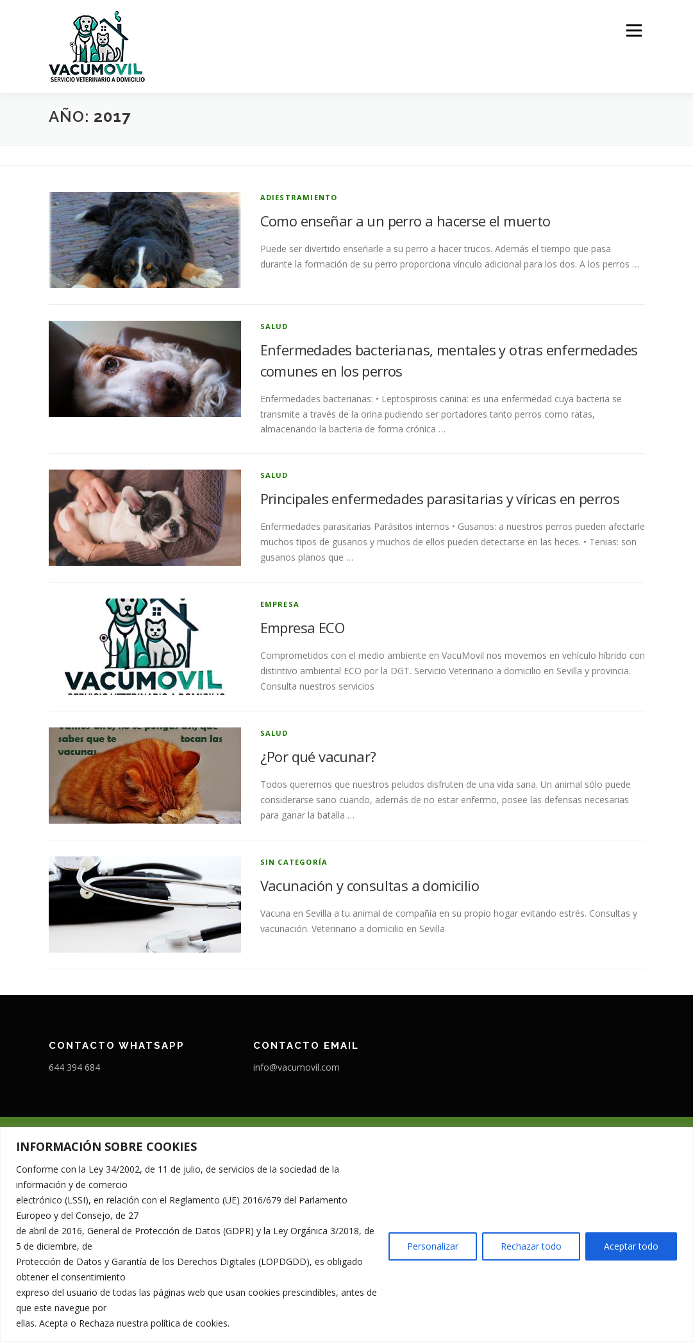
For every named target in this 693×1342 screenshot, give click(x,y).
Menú (633, 30)
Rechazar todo (531, 1246)
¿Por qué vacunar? (318, 756)
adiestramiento (299, 197)
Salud (274, 326)
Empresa (279, 604)
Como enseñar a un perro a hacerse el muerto (405, 220)
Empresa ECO (302, 627)
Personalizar (432, 1246)
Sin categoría (294, 862)
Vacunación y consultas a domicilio (370, 885)
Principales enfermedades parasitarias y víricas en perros (440, 498)
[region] (346, 1234)
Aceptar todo (631, 1246)
